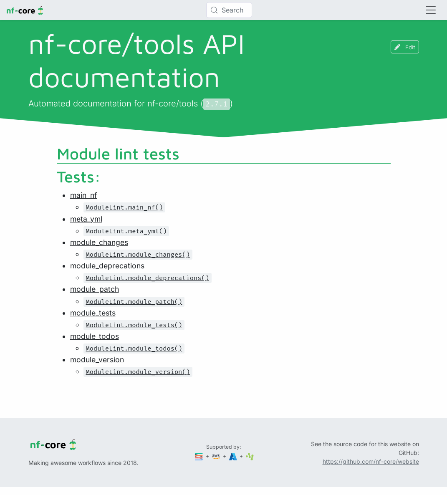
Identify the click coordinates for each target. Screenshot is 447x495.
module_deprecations (107, 265)
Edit (404, 47)
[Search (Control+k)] (229, 10)
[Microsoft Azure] (233, 456)
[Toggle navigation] (430, 10)
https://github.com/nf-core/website (371, 461)
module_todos (94, 336)
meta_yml (86, 219)
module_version (97, 359)
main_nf (83, 195)
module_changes (99, 242)
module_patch (94, 289)
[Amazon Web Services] (216, 456)
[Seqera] (199, 456)
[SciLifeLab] (250, 456)
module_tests (93, 312)
